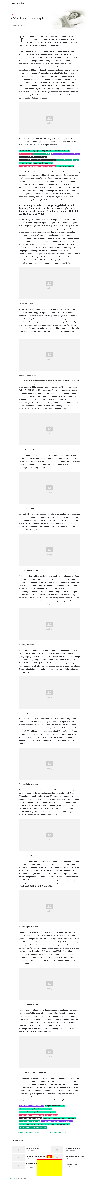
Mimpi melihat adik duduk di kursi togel (55, 151)
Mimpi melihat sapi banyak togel (31, 1124)
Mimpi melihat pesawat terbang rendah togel (59, 1118)
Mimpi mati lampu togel (65, 166)
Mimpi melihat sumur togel (55, 1106)
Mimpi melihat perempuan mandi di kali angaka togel (39, 1115)
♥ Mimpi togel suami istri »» (58, 1132)
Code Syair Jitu (13, 1178)
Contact (30, 3)
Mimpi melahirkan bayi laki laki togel (33, 157)
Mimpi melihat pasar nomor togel (32, 1106)
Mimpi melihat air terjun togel (67, 160)
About (52, 3)
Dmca (36, 3)
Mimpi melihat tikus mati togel (31, 1118)
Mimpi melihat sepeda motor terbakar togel (35, 1109)
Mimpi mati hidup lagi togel (29, 151)
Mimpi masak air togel (42, 154)
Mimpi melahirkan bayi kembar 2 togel (65, 154)
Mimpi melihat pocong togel (30, 1121)
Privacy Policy (44, 3)
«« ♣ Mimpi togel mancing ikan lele (28, 1132)
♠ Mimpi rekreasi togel (33, 1148)
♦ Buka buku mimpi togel (72, 1148)
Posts (58, 3)
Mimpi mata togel (26, 154)
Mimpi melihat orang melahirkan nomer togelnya (37, 1112)
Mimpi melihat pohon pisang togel (57, 1124)
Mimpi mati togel (26, 163)
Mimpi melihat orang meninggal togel (33, 1127)
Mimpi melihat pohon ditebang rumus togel (56, 1121)
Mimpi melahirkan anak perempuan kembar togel (37, 166)
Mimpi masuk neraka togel (43, 163)
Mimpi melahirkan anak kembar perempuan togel (37, 160)
